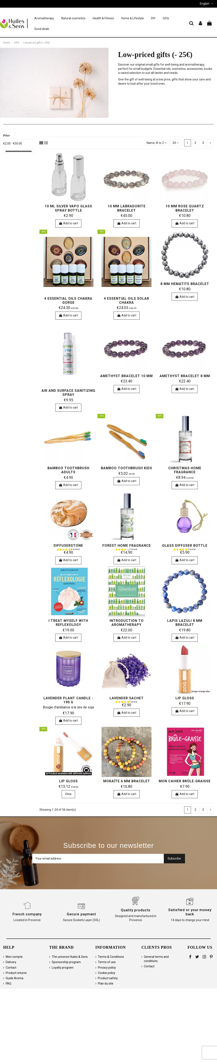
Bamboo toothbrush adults (68, 470)
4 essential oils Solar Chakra (126, 300)
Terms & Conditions (111, 956)
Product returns (16, 973)
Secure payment (81, 914)
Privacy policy (107, 967)
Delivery (11, 962)
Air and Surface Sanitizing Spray (68, 393)
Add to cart (68, 223)
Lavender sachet (127, 698)
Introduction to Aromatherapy (127, 623)
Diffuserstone (68, 546)
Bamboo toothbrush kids (126, 468)
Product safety (108, 978)
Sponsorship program (66, 962)
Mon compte (14, 956)
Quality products (135, 910)
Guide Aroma (14, 978)
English (207, 3)
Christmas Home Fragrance (184, 470)
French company (27, 914)
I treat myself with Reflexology (68, 623)
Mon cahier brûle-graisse (185, 781)
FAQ (8, 983)
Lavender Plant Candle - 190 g (68, 700)
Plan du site (105, 983)
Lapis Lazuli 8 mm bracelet (184, 623)
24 (175, 143)
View (68, 794)
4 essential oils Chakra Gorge (68, 300)
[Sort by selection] (156, 143)
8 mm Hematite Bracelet (184, 284)
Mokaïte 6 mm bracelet (126, 781)
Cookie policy (106, 973)
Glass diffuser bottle (184, 546)
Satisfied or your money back (189, 912)
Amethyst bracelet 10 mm (126, 376)
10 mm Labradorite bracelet (127, 208)
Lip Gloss (184, 698)
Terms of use (107, 962)
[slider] (5, 151)
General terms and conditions (156, 959)
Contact (11, 967)
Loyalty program (63, 967)
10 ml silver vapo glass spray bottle (68, 208)
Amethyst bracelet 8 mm (185, 376)
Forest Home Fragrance (126, 546)
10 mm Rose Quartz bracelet (185, 208)
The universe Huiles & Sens (70, 956)
